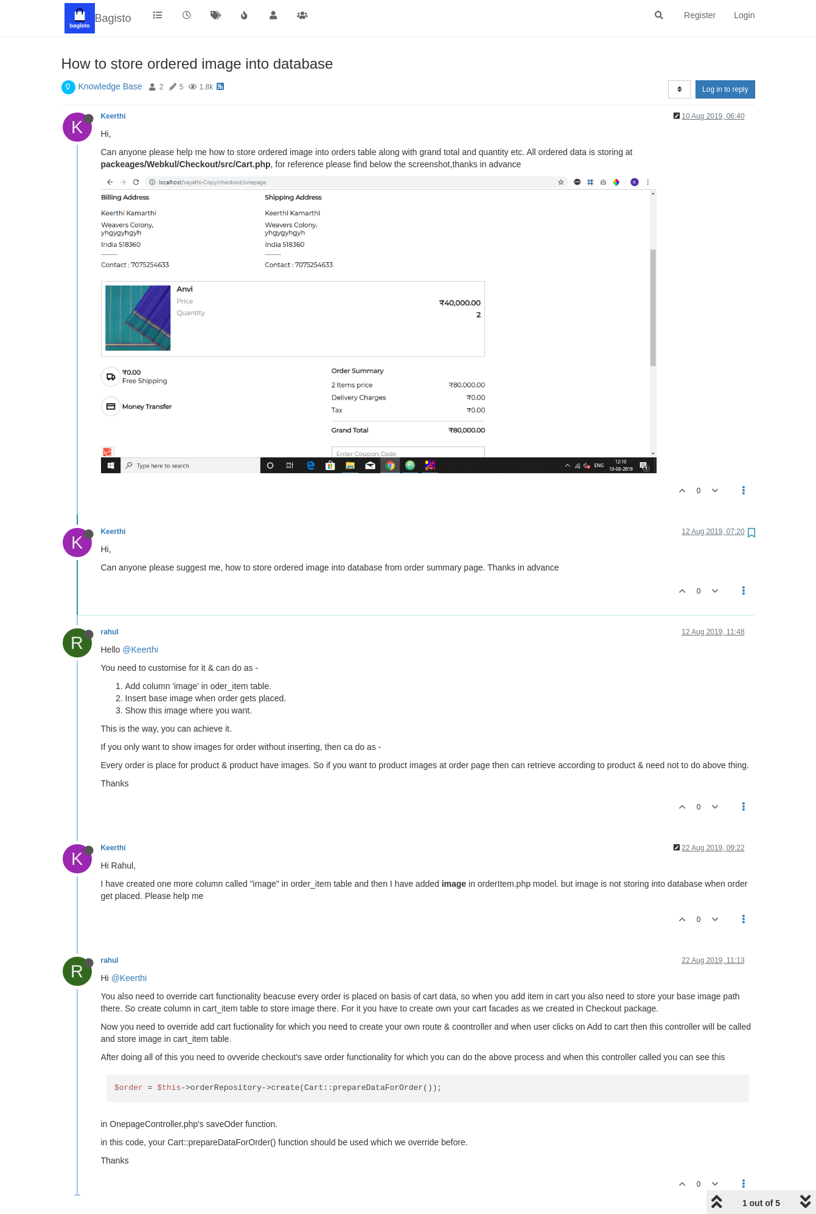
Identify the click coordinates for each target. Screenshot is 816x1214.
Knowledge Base (110, 86)
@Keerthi (140, 649)
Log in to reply (725, 89)
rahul (110, 632)
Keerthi (113, 116)
